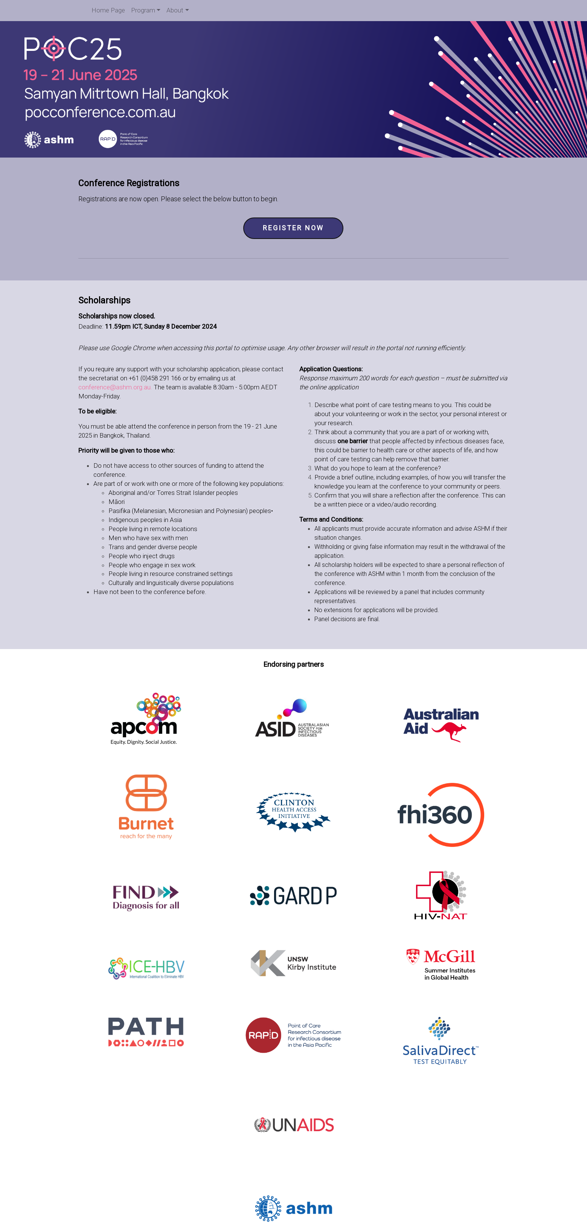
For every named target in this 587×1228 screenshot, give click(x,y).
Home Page (108, 10)
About (174, 10)
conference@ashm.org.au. (116, 386)
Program (143, 10)
